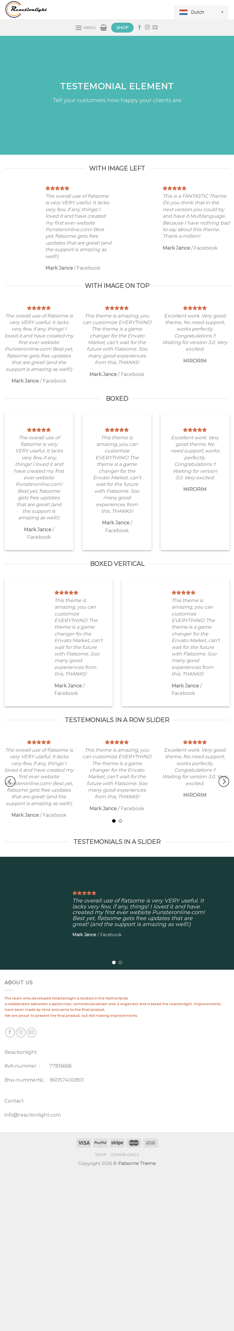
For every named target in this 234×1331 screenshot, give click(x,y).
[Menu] (85, 27)
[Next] (223, 781)
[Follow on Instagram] (147, 27)
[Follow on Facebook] (139, 27)
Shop (101, 1154)
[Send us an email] (155, 27)
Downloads (125, 1154)
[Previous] (10, 781)
